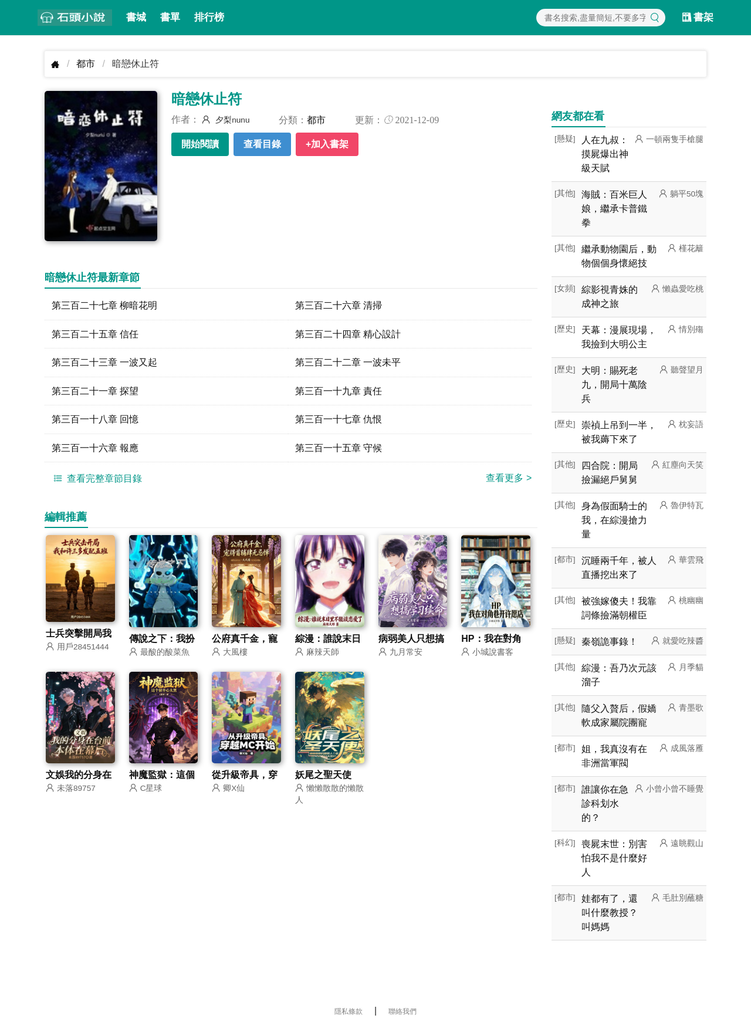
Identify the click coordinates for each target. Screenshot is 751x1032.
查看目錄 (262, 144)
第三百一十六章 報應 (95, 449)
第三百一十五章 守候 (338, 449)
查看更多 (509, 480)
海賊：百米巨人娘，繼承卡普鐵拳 (614, 209)
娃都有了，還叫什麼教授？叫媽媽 (609, 913)
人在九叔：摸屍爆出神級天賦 (604, 154)
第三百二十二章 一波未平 (348, 363)
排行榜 (209, 17)
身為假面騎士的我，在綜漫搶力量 (614, 520)
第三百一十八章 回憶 (95, 420)
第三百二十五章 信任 (95, 334)
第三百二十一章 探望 (95, 392)
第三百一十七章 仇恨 (338, 420)
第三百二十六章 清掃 (338, 305)
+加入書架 (327, 144)
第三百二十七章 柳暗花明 (104, 305)
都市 (85, 64)
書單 (170, 17)
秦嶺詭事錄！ (609, 642)
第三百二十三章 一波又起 (104, 363)
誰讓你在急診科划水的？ (604, 803)
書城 (136, 17)
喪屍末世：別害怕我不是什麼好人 (614, 858)
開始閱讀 (200, 144)
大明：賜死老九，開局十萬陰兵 (614, 385)
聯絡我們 (402, 1011)
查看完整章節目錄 (96, 480)
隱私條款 (348, 1011)
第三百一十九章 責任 (338, 392)
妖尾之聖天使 (323, 777)
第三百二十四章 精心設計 (348, 334)
